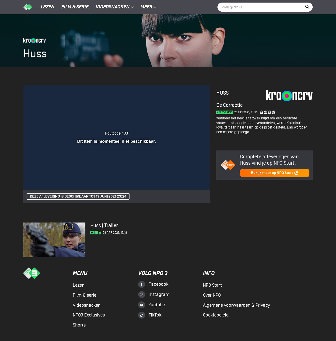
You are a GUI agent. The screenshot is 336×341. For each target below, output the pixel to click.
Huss (222, 93)
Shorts (79, 325)
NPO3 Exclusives (89, 315)
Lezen (47, 7)
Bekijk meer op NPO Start (274, 173)
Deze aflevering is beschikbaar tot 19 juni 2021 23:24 (78, 196)
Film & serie (74, 7)
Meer (148, 7)
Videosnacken (113, 7)
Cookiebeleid (216, 315)
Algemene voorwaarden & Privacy (236, 305)
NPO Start (212, 285)
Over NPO (212, 295)
